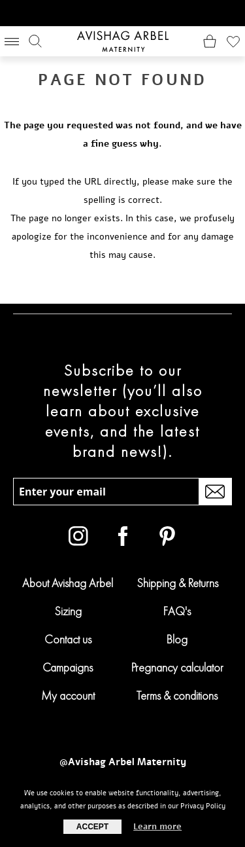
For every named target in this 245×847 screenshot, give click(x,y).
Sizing (68, 611)
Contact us (67, 639)
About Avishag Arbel (67, 582)
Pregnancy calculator (177, 667)
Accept (92, 826)
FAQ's (177, 611)
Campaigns (67, 667)
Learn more (157, 827)
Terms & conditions (177, 695)
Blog (177, 639)
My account (68, 695)
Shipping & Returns (177, 582)
